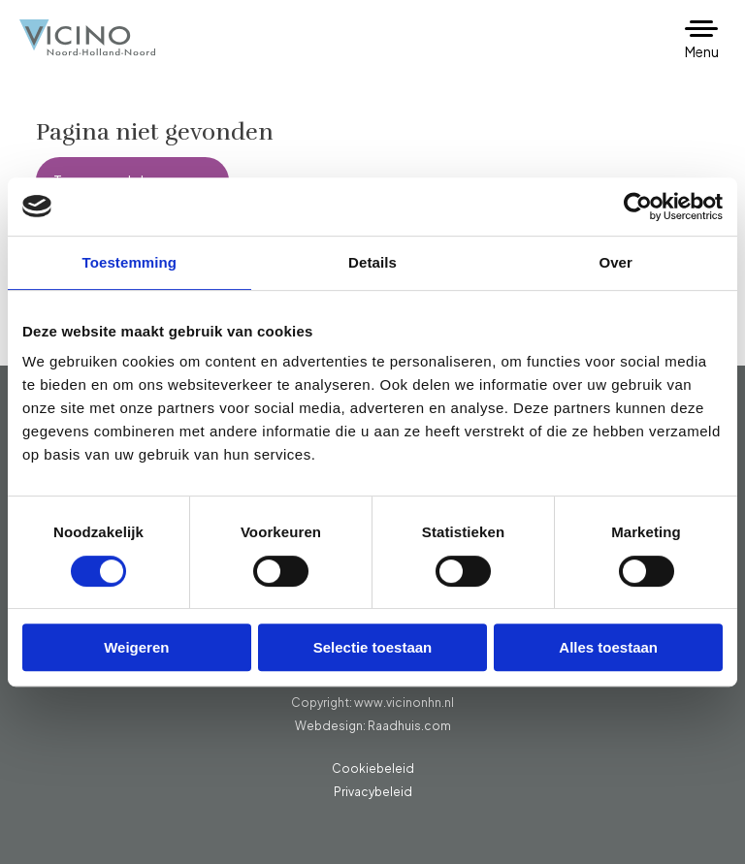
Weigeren (136, 647)
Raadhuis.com (409, 726)
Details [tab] (372, 262)
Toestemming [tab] (130, 262)
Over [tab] (615, 262)
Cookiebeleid (373, 768)
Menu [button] (702, 51)
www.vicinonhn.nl (404, 702)
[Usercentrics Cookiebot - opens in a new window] (638, 206)
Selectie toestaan (373, 647)
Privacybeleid (373, 791)
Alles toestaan (608, 647)
